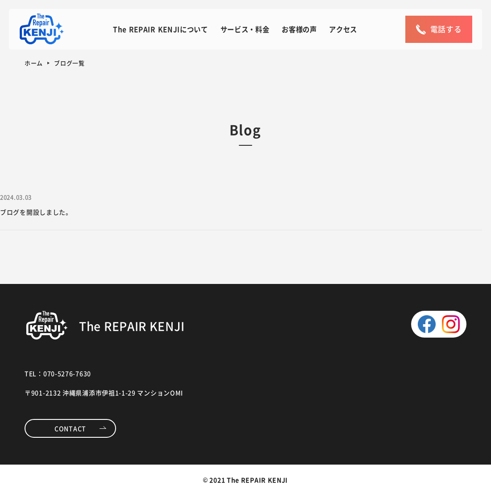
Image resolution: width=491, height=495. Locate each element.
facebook (427, 324)
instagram (451, 324)
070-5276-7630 (67, 373)
